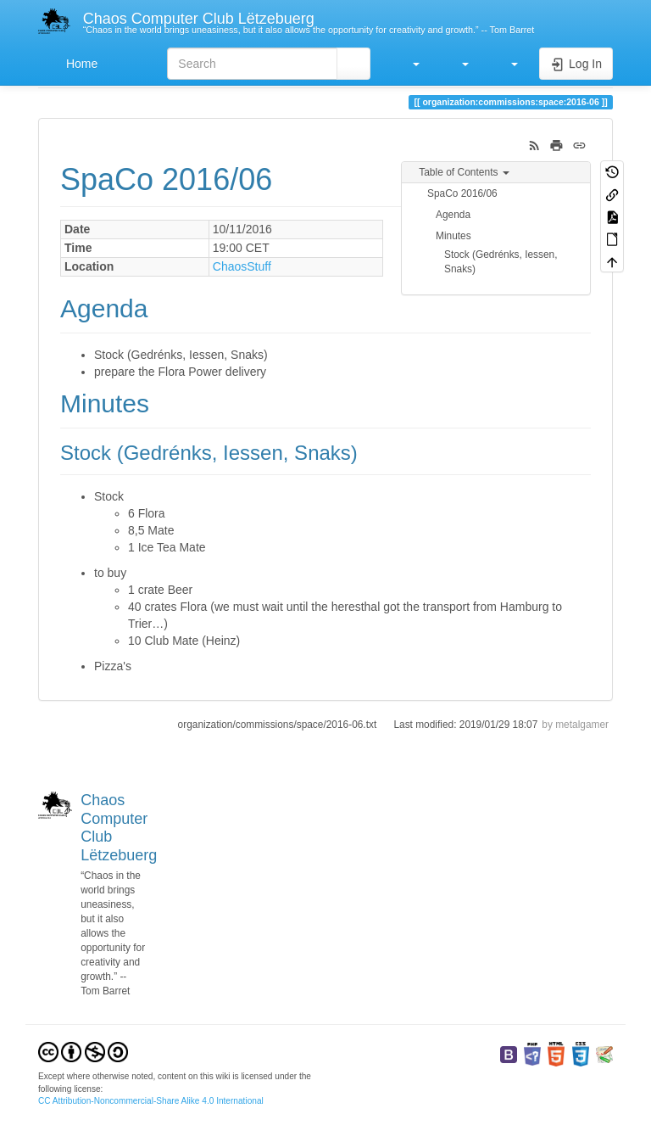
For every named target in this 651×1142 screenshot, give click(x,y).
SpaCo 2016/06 (462, 193)
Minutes (453, 236)
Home (80, 63)
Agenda (453, 215)
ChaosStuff (242, 266)
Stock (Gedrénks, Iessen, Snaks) (501, 262)
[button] (407, 63)
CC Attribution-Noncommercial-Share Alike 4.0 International (151, 1101)
